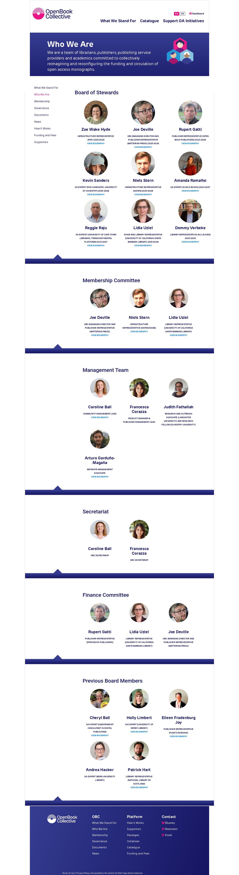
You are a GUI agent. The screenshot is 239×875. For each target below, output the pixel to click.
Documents (41, 115)
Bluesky (170, 823)
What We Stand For (118, 20)
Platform (134, 816)
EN (176, 13)
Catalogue (149, 20)
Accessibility (97, 873)
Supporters (41, 142)
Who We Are (41, 94)
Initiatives (133, 841)
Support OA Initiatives (183, 20)
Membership (42, 101)
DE (182, 13)
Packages (133, 835)
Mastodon (171, 829)
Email (168, 835)
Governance (41, 108)
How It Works (42, 128)
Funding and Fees (45, 135)
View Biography (96, 143)
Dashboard (196, 13)
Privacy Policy (82, 873)
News (37, 121)
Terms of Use (68, 873)
